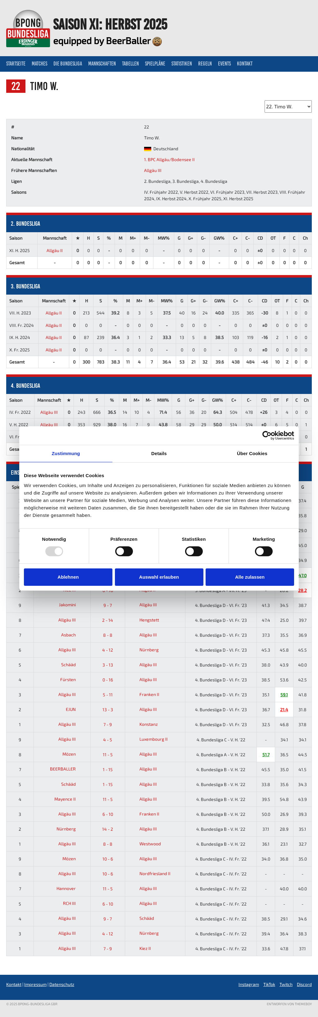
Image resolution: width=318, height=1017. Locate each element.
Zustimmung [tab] (66, 453)
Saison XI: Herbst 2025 (110, 24)
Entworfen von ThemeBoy (289, 1004)
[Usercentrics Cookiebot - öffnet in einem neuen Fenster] (267, 435)
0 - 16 (107, 679)
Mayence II (69, 799)
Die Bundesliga (67, 63)
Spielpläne (155, 63)
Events (224, 63)
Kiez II (139, 948)
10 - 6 (107, 858)
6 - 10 (107, 814)
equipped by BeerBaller (107, 40)
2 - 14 (107, 620)
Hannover (71, 888)
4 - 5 (107, 739)
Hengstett (143, 619)
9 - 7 (107, 605)
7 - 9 (107, 724)
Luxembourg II (148, 739)
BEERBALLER (67, 768)
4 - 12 (107, 650)
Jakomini (72, 604)
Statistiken (181, 63)
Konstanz (143, 724)
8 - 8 (107, 635)
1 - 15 (108, 769)
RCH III (74, 903)
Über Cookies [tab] (252, 453)
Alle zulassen (250, 577)
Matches (39, 63)
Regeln (205, 63)
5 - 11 (108, 694)
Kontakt (244, 63)
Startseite (15, 63)
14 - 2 (107, 829)
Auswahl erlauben (159, 577)
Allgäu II (55, 250)
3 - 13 (107, 664)
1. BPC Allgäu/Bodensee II (169, 159)
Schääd (73, 664)
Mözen (73, 754)
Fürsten (72, 679)
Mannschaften (102, 63)
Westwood (144, 843)
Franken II (143, 694)
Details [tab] (159, 453)
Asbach (73, 634)
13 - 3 (107, 709)
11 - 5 (108, 754)
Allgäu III (152, 170)
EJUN (75, 709)
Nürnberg (143, 649)
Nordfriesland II (149, 873)
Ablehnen (68, 577)
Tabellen (130, 63)
